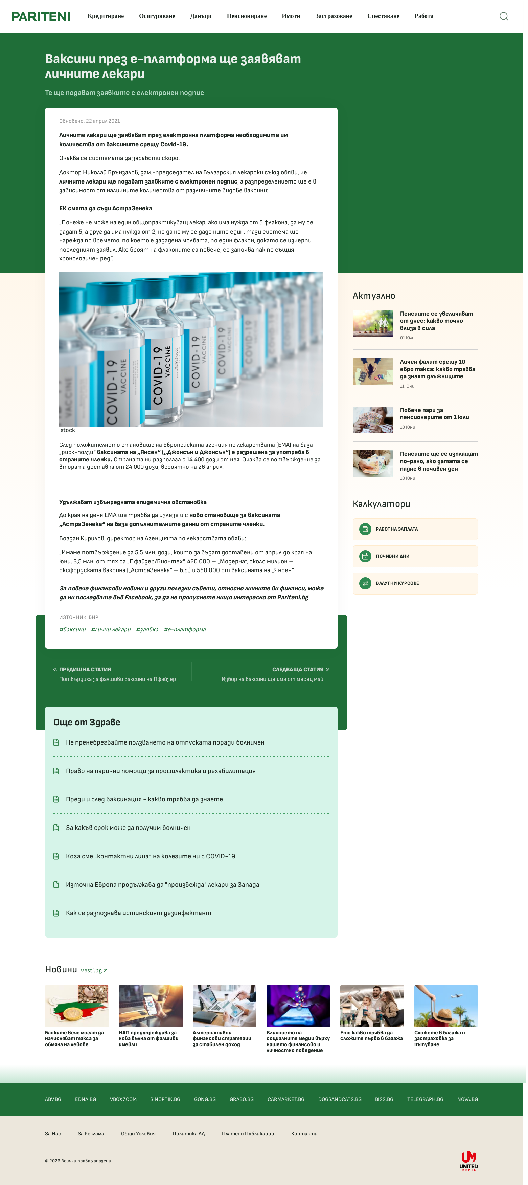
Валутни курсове (389, 583)
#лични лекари (111, 629)
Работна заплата (388, 529)
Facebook (137, 597)
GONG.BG (205, 1099)
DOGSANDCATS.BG (340, 1099)
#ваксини (72, 629)
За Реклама (91, 1133)
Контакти (304, 1133)
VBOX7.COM (123, 1099)
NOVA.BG (467, 1099)
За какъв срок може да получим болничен (128, 828)
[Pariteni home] (40, 16)
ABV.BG (53, 1099)
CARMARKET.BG (286, 1099)
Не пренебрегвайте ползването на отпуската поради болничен (165, 742)
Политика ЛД (189, 1133)
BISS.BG (384, 1099)
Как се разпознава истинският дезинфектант (138, 913)
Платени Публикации (248, 1133)
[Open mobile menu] (504, 16)
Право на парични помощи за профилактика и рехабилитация (161, 771)
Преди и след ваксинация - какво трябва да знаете (144, 799)
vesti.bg (94, 970)
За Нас (53, 1133)
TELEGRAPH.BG (425, 1099)
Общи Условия (138, 1133)
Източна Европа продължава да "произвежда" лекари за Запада (162, 885)
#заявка (147, 629)
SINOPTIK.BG (165, 1099)
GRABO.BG (242, 1099)
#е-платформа (185, 629)
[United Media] (469, 1161)
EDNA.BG (85, 1099)
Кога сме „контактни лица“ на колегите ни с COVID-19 (150, 856)
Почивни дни (384, 556)
